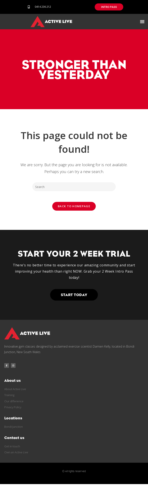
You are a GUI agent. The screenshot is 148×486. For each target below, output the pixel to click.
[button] (142, 21)
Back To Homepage (74, 208)
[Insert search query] (74, 186)
